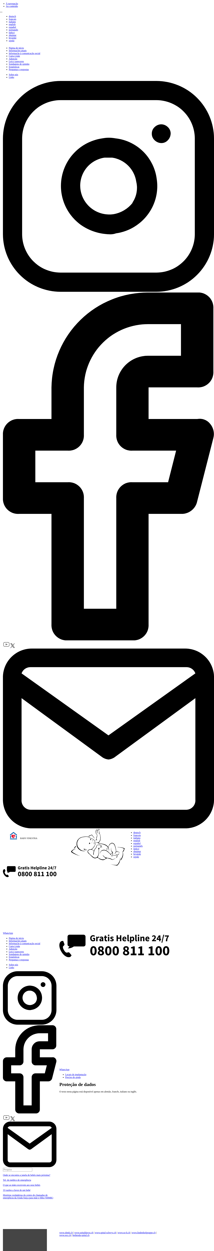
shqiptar (12, 35)
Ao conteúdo (12, 6)
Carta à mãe (14, 56)
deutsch (12, 16)
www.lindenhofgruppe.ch (144, 1232)
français (12, 19)
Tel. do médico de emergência (17, 1180)
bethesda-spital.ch (81, 1235)
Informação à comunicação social (24, 53)
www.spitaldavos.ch (83, 1232)
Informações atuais (18, 50)
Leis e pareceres (16, 61)
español (12, 27)
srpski (11, 40)
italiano (12, 21)
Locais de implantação (75, 1074)
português (13, 30)
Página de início (16, 48)
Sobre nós (13, 74)
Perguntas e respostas (19, 69)
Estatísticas (14, 67)
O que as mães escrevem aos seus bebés (21, 1185)
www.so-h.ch (124, 1232)
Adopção (13, 59)
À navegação (12, 3)
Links (11, 77)
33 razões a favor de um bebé (16, 1190)
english (12, 24)
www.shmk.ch (66, 1232)
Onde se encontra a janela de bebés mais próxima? (26, 1175)
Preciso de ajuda (73, 1077)
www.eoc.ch (65, 1235)
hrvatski (12, 38)
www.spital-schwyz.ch (105, 1232)
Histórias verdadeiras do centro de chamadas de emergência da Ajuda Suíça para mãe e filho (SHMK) (28, 1196)
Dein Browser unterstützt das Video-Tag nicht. (29, 1215)
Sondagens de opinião (19, 64)
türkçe (12, 32)
